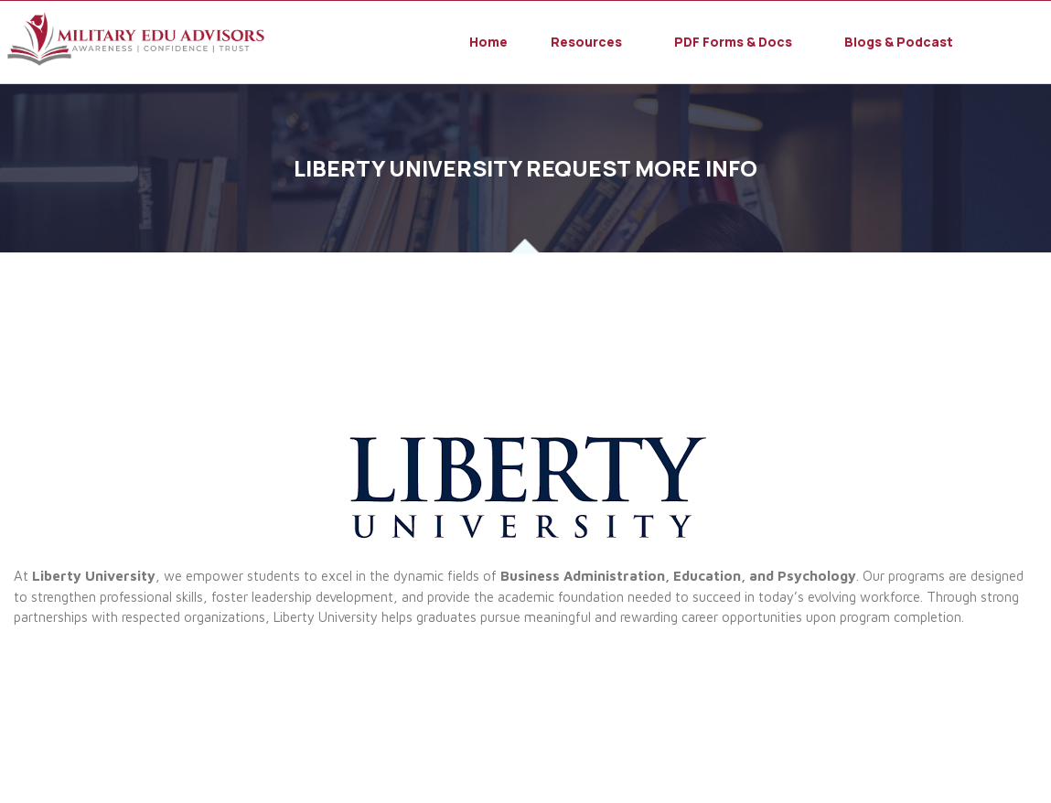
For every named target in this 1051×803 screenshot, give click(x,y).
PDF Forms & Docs (733, 42)
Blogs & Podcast (898, 42)
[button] (591, 42)
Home (488, 42)
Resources (586, 42)
